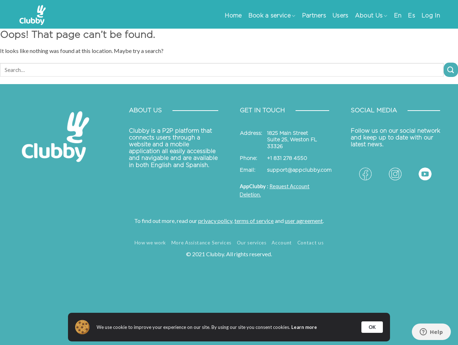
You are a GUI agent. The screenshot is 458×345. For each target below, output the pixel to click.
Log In (431, 16)
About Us (371, 16)
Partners (314, 16)
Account (282, 243)
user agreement (304, 220)
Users (340, 16)
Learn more (304, 327)
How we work (150, 243)
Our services (252, 243)
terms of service (254, 220)
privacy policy (215, 220)
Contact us (310, 243)
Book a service (272, 16)
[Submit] (451, 70)
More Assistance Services (201, 243)
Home (233, 16)
